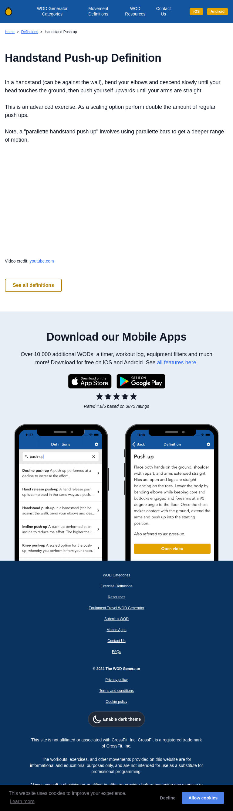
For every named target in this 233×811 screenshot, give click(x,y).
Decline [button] (167, 798)
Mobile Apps (116, 630)
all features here (176, 362)
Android (218, 11)
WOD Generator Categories (52, 11)
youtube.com (41, 261)
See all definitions (33, 285)
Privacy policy (116, 680)
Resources (116, 597)
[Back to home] (8, 11)
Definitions (29, 32)
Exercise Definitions (116, 586)
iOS (196, 11)
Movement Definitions (98, 11)
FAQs (116, 652)
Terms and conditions (116, 691)
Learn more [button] (22, 801)
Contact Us (163, 11)
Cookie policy (116, 701)
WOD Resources (135, 11)
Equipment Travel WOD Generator (116, 608)
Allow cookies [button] (203, 798)
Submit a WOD (116, 619)
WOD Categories (116, 575)
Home (10, 32)
